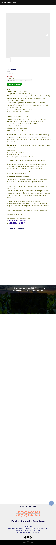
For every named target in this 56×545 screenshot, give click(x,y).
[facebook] (25, 537)
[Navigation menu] (53, 2)
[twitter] (28, 537)
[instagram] (31, 537)
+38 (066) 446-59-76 (17, 223)
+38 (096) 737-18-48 (17, 220)
